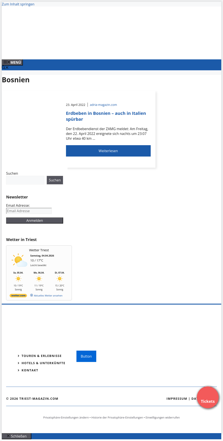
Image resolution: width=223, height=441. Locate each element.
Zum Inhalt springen (18, 4)
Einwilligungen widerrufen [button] (162, 417)
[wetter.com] (18, 296)
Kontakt (30, 370)
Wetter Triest (39, 250)
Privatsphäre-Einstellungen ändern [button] (66, 417)
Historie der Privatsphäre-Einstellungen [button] (117, 417)
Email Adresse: (18, 205)
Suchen (12, 173)
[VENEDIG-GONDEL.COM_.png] (89, 51)
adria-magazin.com (103, 105)
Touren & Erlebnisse (42, 356)
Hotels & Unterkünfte (43, 363)
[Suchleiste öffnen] (5, 67)
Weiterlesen (108, 150)
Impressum (176, 398)
